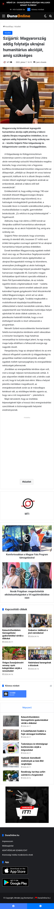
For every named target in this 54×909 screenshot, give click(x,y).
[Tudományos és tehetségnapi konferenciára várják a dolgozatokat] (11, 747)
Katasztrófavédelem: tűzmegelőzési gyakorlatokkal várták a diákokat (34, 720)
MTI (8, 62)
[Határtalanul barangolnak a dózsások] (40, 653)
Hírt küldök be (17, 9)
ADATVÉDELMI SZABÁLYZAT (14, 850)
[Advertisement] (27, 446)
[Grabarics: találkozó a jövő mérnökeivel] (40, 620)
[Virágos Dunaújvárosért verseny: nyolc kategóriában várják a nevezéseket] (14, 653)
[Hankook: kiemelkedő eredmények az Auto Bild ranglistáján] (11, 761)
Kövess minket (35, 9)
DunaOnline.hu (44, 898)
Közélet (18, 26)
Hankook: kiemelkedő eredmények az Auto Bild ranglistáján (32, 761)
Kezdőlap (8, 26)
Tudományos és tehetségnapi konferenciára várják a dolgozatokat (34, 747)
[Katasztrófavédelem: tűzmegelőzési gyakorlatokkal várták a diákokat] (14, 620)
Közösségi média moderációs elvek (17, 855)
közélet (27, 481)
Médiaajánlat (7, 846)
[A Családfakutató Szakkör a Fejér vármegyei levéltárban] (11, 735)
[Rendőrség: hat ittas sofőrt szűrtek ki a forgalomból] (11, 775)
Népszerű (27, 707)
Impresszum (7, 841)
